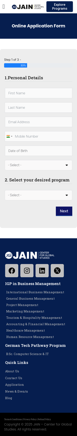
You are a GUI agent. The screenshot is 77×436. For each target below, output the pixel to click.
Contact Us (13, 378)
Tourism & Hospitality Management (34, 318)
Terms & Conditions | (13, 419)
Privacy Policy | (30, 419)
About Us (12, 371)
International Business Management (35, 292)
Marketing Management (25, 311)
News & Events (16, 391)
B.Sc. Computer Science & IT (27, 354)
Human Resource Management (30, 337)
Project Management (22, 305)
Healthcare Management (25, 330)
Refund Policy (44, 419)
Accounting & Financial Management (35, 324)
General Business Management (30, 298)
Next (64, 211)
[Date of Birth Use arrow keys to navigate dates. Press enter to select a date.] (38, 151)
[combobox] (9, 136)
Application (14, 384)
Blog (8, 398)
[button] (3, 6)
